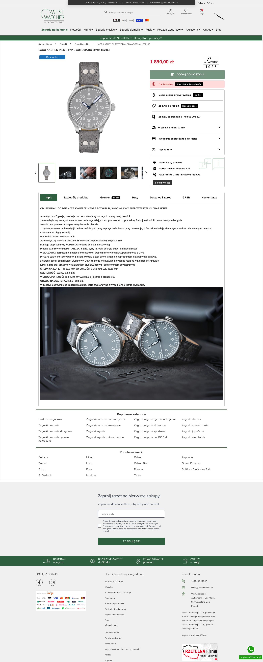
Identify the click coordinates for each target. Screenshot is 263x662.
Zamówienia (110, 643)
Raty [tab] (135, 197)
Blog (107, 620)
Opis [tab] (49, 197)
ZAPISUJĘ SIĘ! (131, 541)
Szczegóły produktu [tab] (76, 197)
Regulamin (110, 598)
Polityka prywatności (114, 603)
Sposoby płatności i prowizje (118, 592)
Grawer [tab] (110, 197)
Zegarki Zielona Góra (114, 614)
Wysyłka (109, 587)
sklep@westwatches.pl (202, 587)
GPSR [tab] (186, 197)
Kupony (108, 660)
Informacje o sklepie (114, 581)
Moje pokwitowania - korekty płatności (122, 649)
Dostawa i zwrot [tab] (160, 197)
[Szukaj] (131, 12)
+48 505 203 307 (199, 581)
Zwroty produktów (113, 638)
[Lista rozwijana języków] (202, 3)
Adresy (108, 654)
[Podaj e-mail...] (131, 514)
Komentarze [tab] (209, 197)
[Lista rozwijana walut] (211, 3)
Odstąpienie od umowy (115, 609)
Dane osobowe (112, 632)
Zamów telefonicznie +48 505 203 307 (180, 116)
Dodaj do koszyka (187, 75)
